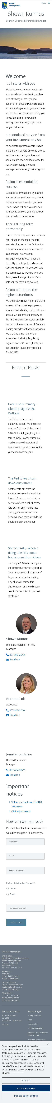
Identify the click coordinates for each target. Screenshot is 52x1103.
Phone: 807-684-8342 (10, 989)
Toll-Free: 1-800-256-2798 (11, 968)
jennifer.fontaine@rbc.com (12, 987)
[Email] (25, 856)
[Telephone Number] (25, 870)
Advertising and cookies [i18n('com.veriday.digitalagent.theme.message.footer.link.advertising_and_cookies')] (36, 1039)
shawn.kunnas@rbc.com (11, 961)
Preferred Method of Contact (20, 883)
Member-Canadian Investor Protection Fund (38, 1033)
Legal (30, 1020)
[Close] (48, 1044)
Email (12, 894)
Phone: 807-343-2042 (10, 1000)
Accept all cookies (26, 1088)
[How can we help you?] (25, 908)
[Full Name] (25, 841)
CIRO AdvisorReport (35, 1028)
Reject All (26, 1080)
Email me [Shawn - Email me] (13, 659)
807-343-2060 (15, 710)
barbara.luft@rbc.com (10, 976)
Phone (13, 889)
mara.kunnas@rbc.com (11, 998)
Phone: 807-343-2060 (10, 978)
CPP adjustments (21, 811)
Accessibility (32, 1024)
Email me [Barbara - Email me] (13, 715)
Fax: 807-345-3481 (9, 965)
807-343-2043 (15, 654)
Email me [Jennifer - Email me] (13, 774)
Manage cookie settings (26, 1096)
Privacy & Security (34, 1015)
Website (5, 1024)
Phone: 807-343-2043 (10, 963)
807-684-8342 (15, 770)
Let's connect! (16, 922)
